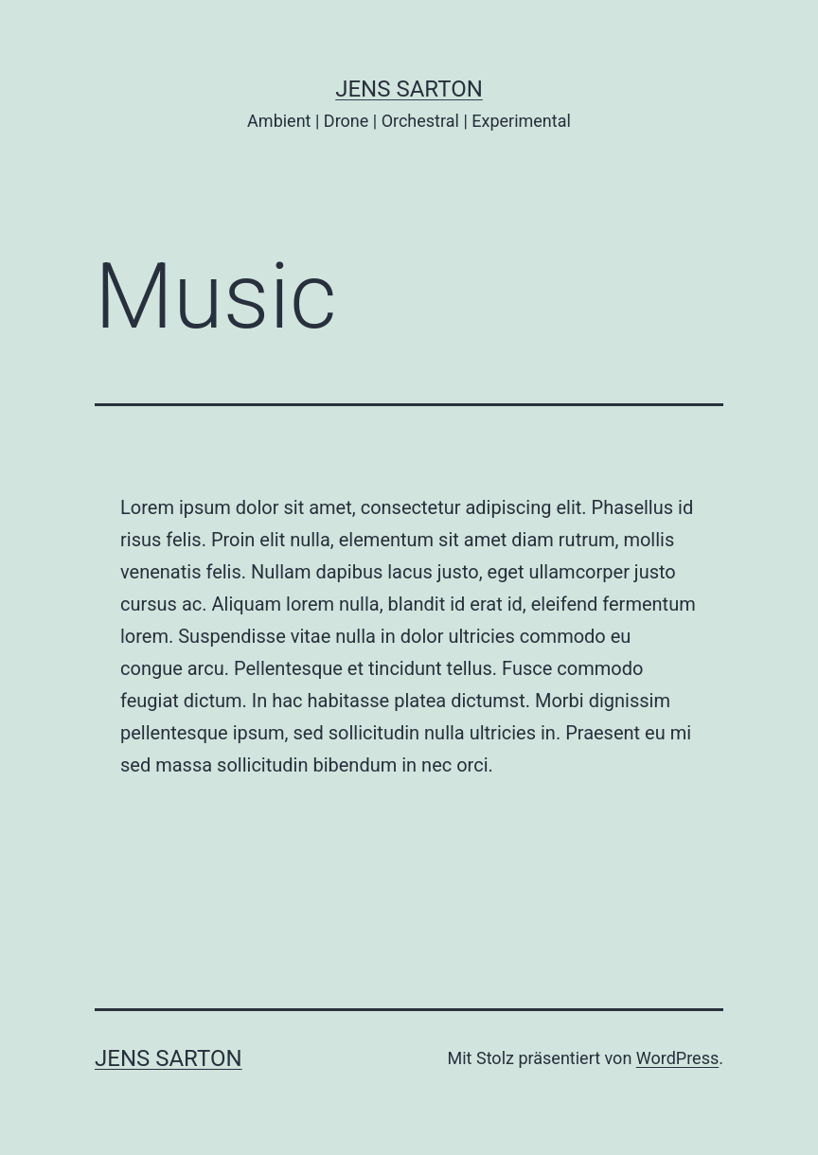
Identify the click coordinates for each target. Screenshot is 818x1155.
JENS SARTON (409, 89)
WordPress (677, 1058)
